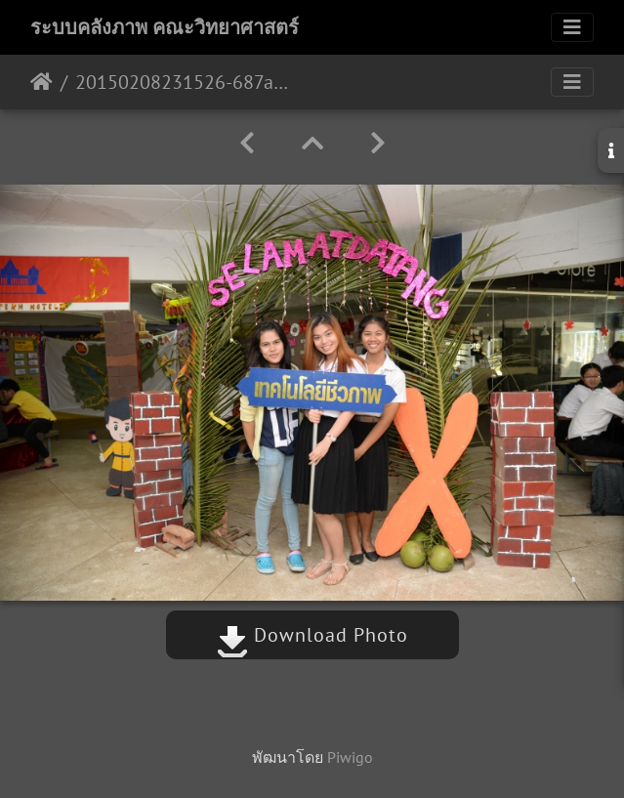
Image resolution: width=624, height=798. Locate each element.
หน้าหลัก (41, 82)
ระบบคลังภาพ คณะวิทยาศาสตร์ (164, 27)
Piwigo (350, 757)
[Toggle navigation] (572, 27)
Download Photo (312, 635)
